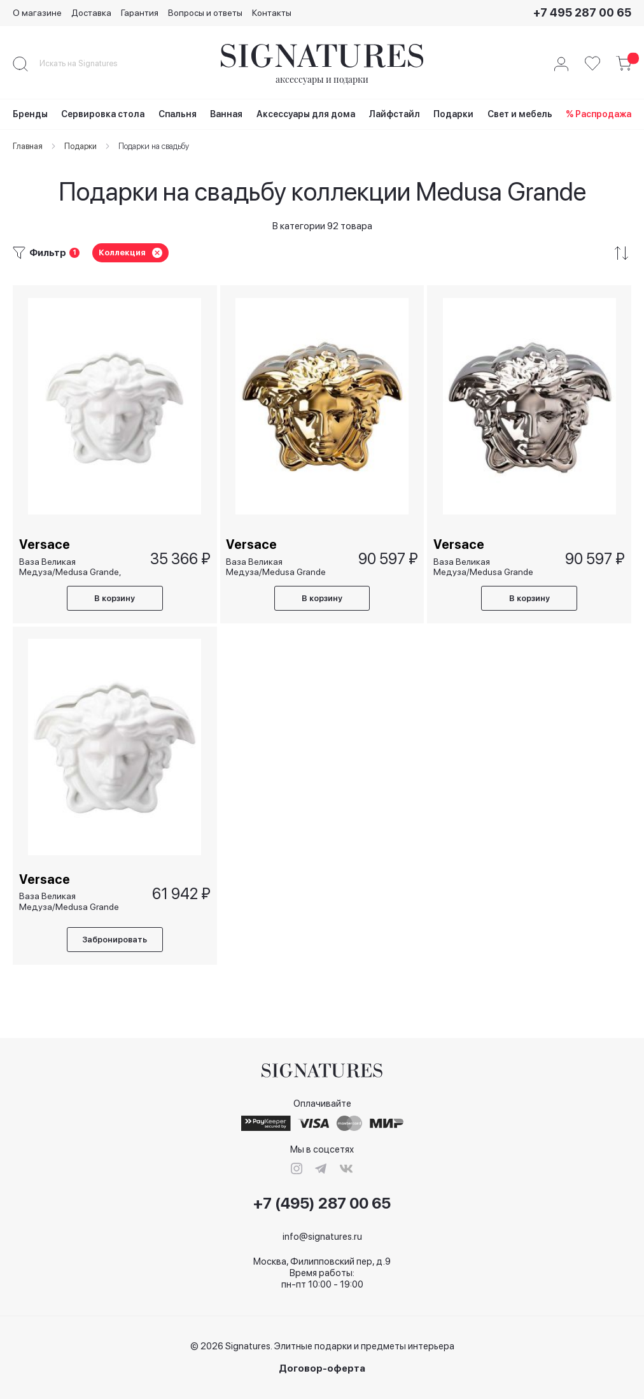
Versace (44, 543)
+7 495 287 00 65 (582, 12)
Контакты (271, 13)
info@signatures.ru (322, 1236)
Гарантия (139, 13)
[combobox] (89, 63)
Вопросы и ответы (205, 13)
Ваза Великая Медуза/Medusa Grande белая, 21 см (69, 902)
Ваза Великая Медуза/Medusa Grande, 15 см (70, 565)
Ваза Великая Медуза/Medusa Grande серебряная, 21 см (483, 565)
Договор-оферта (322, 1369)
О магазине (37, 13)
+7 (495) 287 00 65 (322, 1204)
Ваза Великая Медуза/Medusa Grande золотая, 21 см (276, 565)
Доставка (91, 13)
